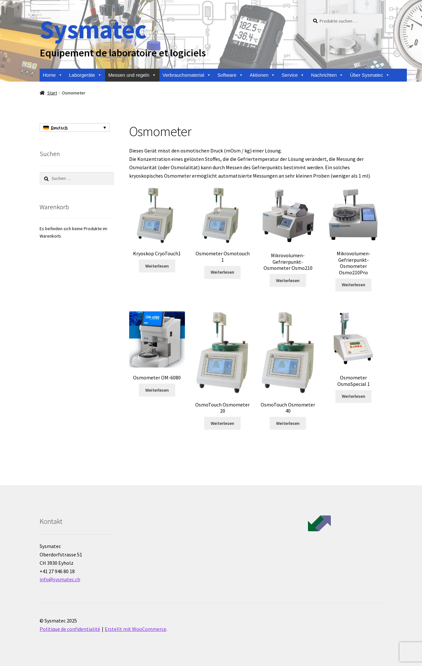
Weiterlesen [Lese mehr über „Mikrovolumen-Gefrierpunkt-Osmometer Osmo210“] (288, 280)
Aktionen (262, 75)
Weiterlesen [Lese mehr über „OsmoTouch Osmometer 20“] (222, 423)
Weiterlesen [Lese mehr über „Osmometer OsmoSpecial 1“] (353, 396)
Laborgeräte (85, 75)
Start (52, 93)
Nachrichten (327, 75)
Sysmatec (93, 29)
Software (230, 75)
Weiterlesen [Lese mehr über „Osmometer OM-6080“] (157, 390)
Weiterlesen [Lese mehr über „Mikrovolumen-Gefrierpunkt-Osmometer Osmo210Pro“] (353, 285)
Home (52, 75)
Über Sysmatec (370, 75)
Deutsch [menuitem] (59, 128)
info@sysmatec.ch (60, 579)
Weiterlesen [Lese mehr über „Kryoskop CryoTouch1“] (157, 266)
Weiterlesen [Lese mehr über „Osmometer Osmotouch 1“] (222, 272)
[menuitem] (75, 127)
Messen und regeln (132, 75)
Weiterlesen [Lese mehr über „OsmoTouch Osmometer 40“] (288, 423)
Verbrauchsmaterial (187, 75)
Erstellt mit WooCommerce (135, 629)
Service (293, 75)
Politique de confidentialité (70, 629)
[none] (75, 127)
